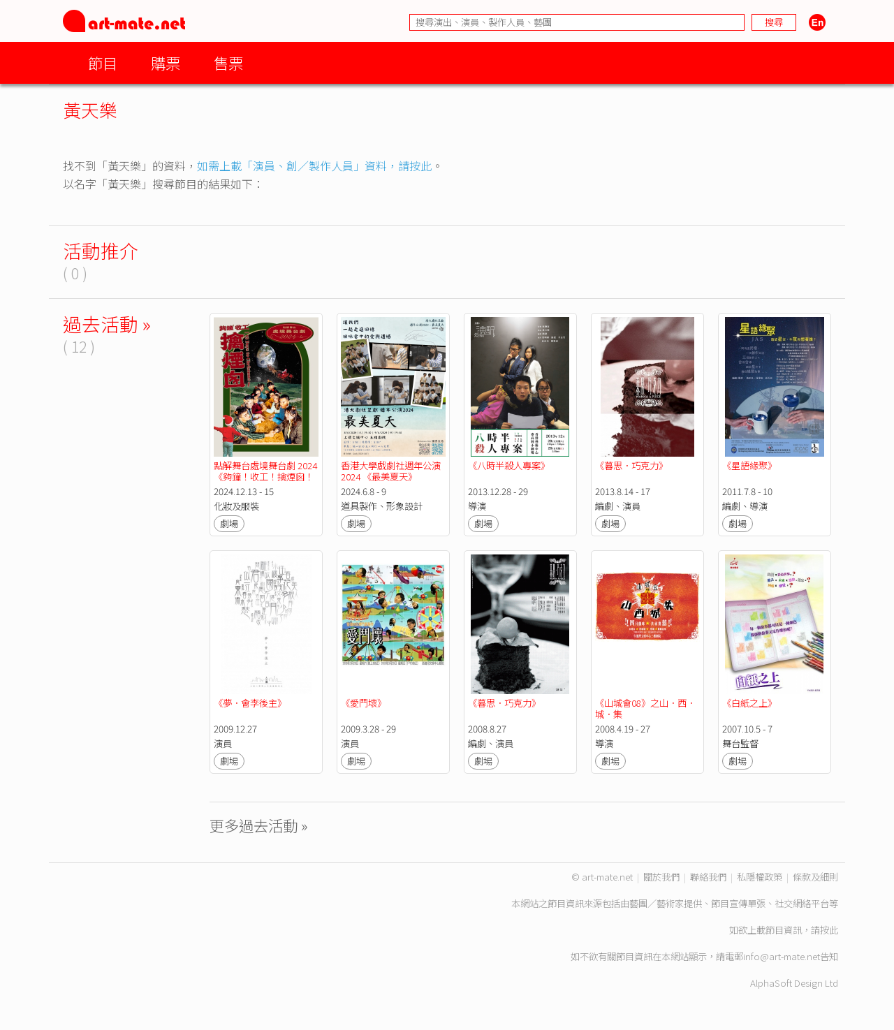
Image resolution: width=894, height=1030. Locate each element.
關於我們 (661, 876)
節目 (102, 62)
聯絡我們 (708, 876)
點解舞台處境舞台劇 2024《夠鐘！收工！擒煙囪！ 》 (265, 476)
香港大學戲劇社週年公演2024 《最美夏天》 (391, 471)
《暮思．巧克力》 (631, 465)
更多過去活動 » (259, 825)
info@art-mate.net (781, 956)
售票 (228, 62)
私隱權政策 (759, 876)
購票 (165, 62)
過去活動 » (107, 323)
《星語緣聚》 (749, 465)
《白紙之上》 (749, 702)
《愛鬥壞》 (363, 702)
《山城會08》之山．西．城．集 (645, 708)
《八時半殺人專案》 (509, 465)
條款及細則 (815, 876)
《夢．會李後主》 (250, 702)
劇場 (229, 523)
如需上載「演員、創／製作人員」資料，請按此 (314, 165)
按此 (829, 929)
